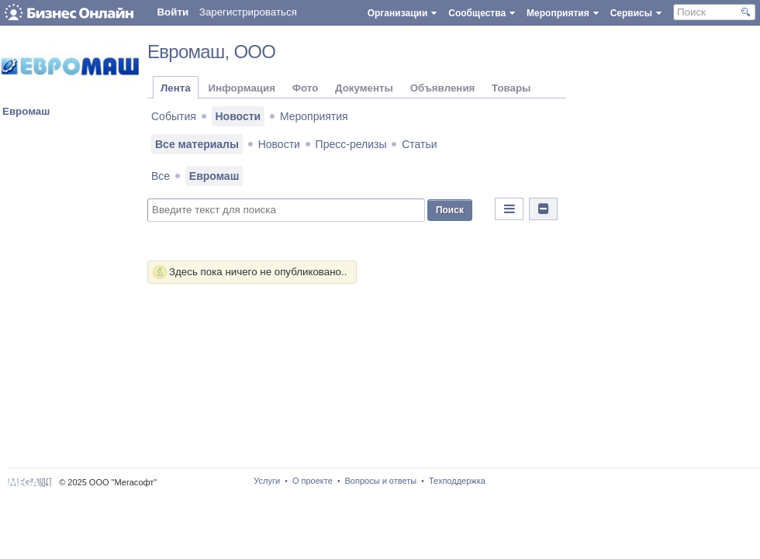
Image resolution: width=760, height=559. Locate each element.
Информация (241, 88)
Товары (511, 88)
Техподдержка (457, 480)
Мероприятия (314, 116)
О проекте (312, 480)
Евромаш (26, 111)
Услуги (267, 480)
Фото (305, 88)
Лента (176, 88)
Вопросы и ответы (381, 480)
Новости (238, 116)
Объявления (442, 88)
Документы (364, 88)
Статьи (419, 144)
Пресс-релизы (351, 144)
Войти (172, 12)
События (173, 116)
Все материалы (197, 144)
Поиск (450, 210)
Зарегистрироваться (248, 12)
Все (160, 176)
